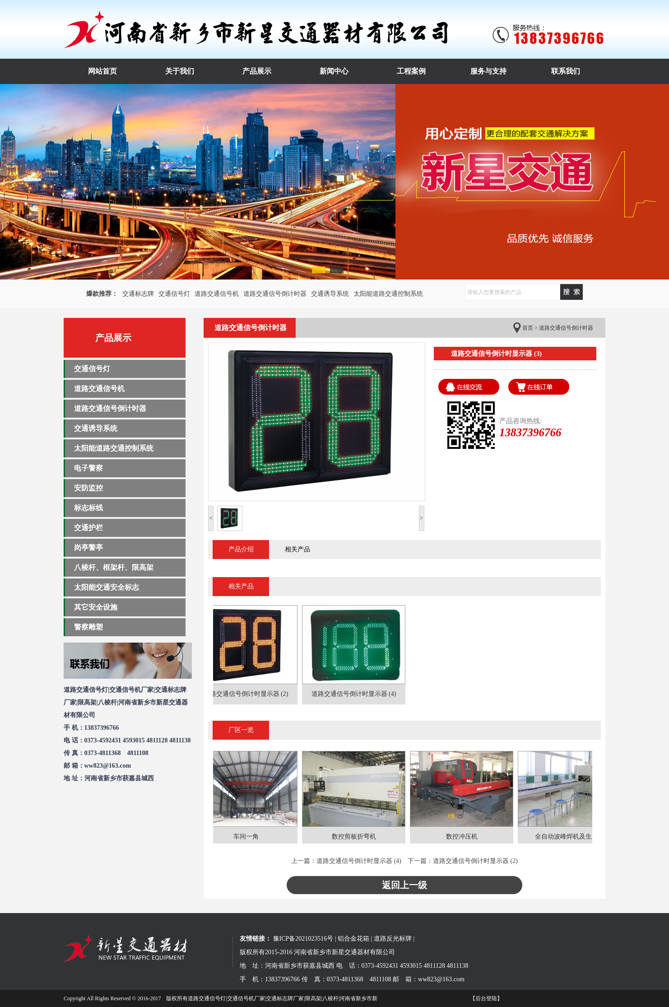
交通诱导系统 (330, 293)
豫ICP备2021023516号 (303, 938)
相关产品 (297, 549)
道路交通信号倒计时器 (275, 293)
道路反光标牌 (393, 938)
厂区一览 (241, 730)
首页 (527, 328)
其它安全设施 (95, 607)
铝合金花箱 (353, 938)
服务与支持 (488, 71)
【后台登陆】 (486, 998)
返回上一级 (404, 885)
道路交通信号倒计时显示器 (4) (358, 861)
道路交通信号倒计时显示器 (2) (475, 861)
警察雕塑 (88, 627)
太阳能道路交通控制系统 (388, 293)
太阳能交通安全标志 (106, 587)
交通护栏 (88, 527)
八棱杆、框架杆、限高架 (113, 567)
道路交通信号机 (217, 293)
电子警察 (88, 468)
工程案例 (411, 71)
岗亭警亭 (88, 547)
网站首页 (102, 71)
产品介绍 (241, 549)
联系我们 (565, 71)
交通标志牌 (138, 293)
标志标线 (88, 508)
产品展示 (256, 71)
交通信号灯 (174, 293)
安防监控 (88, 488)
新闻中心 (334, 71)
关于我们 (179, 71)
